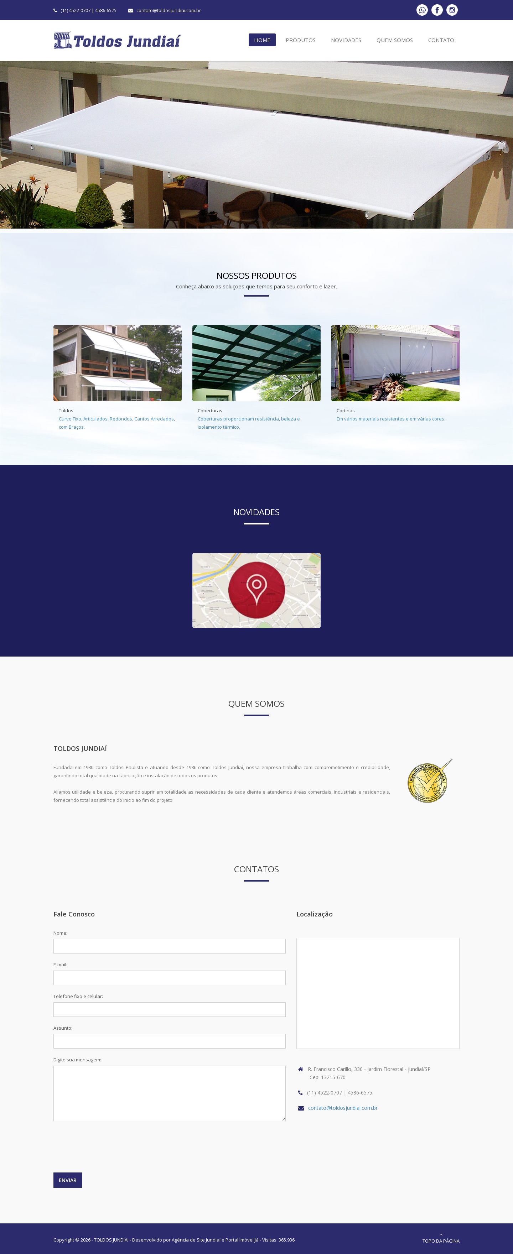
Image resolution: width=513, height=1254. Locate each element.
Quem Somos (395, 39)
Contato (441, 39)
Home (262, 39)
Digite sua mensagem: (77, 1059)
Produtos (301, 39)
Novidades (346, 39)
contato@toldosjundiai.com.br (168, 10)
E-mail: (60, 964)
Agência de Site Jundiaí (196, 1240)
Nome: (60, 933)
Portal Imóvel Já (242, 1240)
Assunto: (62, 1028)
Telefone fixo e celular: (78, 996)
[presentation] (107, 1150)
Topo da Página (441, 1238)
